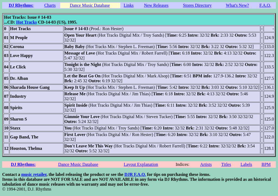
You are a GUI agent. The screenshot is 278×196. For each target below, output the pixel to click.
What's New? (237, 5)
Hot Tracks (26, 22)
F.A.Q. (265, 5)
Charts (50, 5)
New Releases (156, 5)
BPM (266, 164)
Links (129, 5)
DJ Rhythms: (21, 5)
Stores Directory (197, 5)
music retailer (33, 174)
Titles (226, 164)
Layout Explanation (141, 164)
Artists (206, 164)
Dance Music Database (90, 5)
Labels (246, 164)
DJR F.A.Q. (135, 174)
